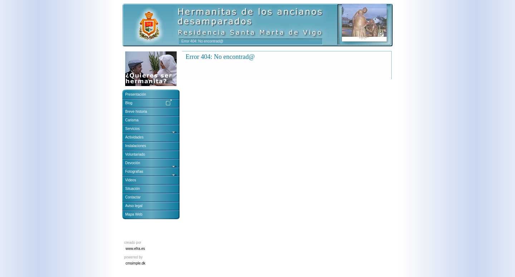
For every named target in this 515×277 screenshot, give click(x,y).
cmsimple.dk (136, 263)
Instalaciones (135, 146)
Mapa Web (133, 214)
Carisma (131, 120)
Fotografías (134, 171)
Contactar (133, 197)
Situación (132, 189)
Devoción (132, 163)
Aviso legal (133, 206)
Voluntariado (135, 154)
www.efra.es (135, 249)
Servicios (133, 129)
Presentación (135, 94)
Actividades (134, 137)
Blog (128, 103)
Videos (130, 180)
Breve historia (136, 112)
